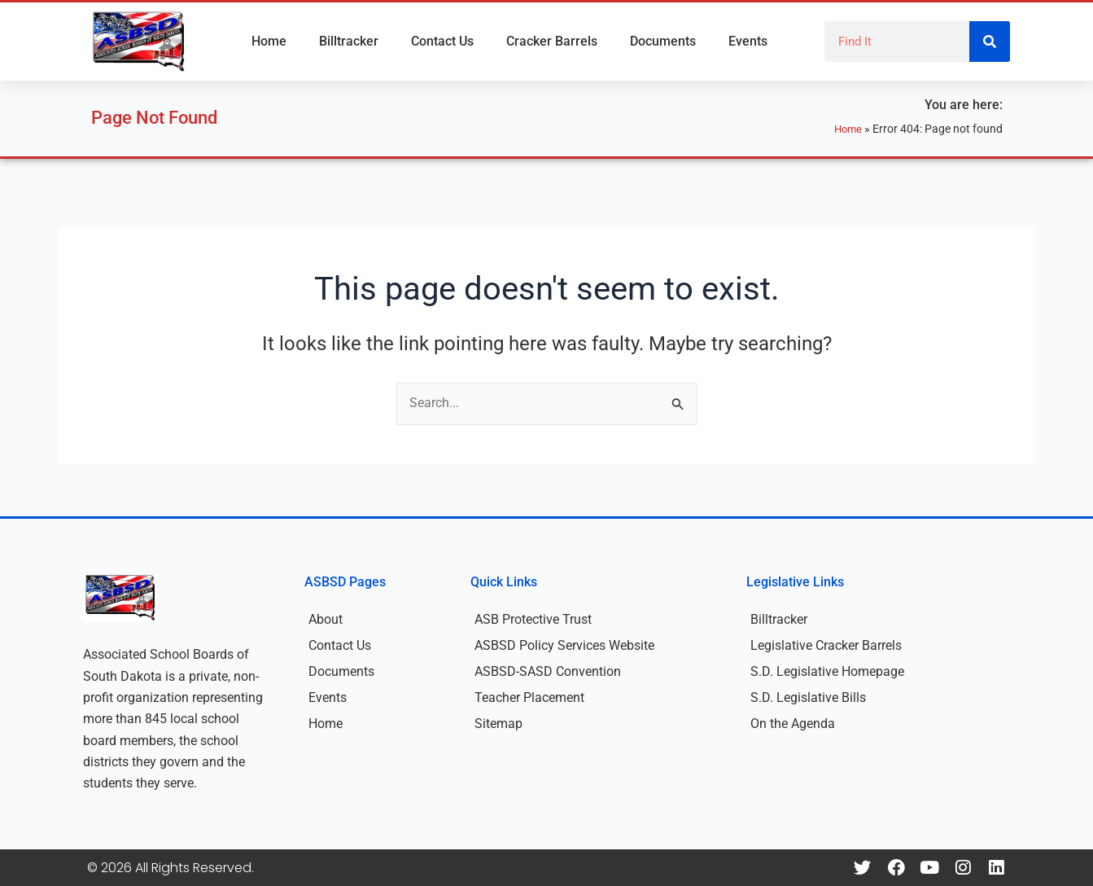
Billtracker (348, 41)
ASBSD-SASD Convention (547, 671)
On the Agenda (792, 723)
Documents (663, 41)
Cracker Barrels (551, 41)
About (325, 619)
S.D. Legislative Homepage (827, 671)
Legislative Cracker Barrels (826, 645)
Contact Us (442, 41)
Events (747, 41)
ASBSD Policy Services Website (564, 645)
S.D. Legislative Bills (808, 697)
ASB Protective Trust (533, 619)
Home (268, 41)
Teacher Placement (529, 697)
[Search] (989, 41)
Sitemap (498, 723)
